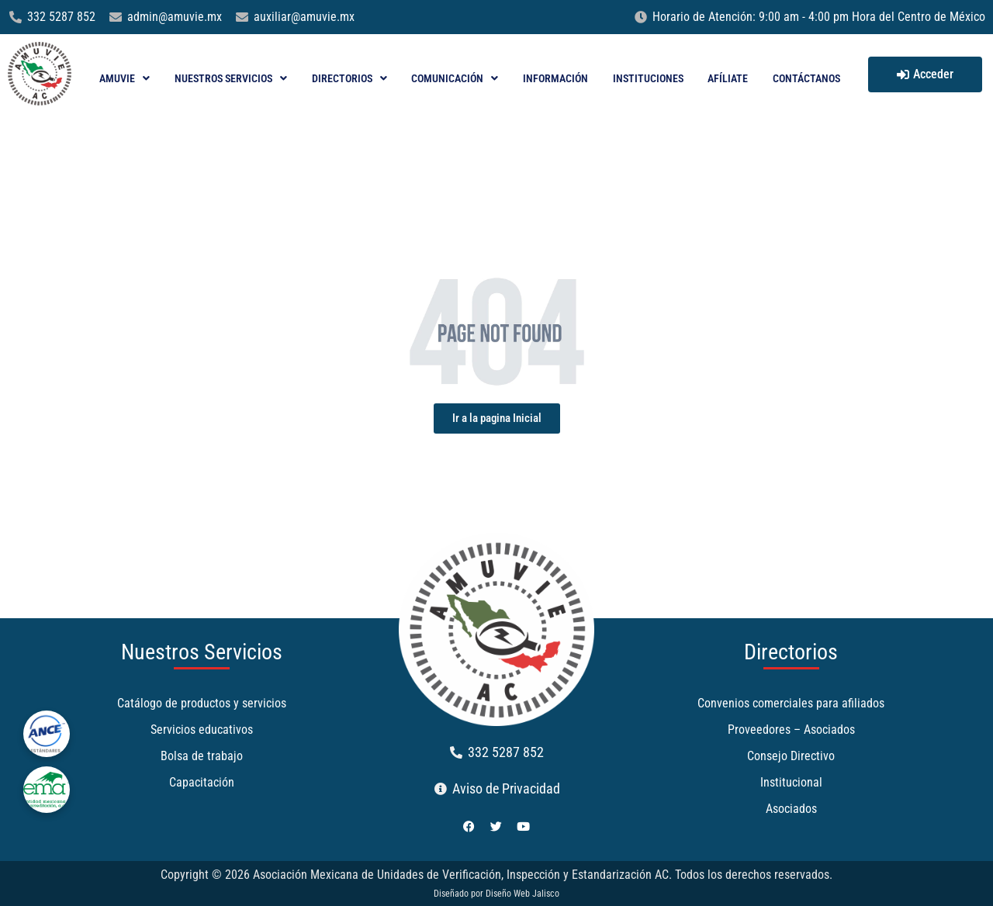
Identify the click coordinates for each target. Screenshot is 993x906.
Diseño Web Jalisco (522, 893)
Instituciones (648, 78)
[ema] (46, 789)
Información (555, 78)
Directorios (349, 78)
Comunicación (454, 78)
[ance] (46, 734)
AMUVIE (124, 78)
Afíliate (728, 78)
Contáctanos (806, 78)
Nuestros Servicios (231, 78)
